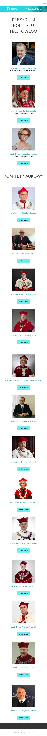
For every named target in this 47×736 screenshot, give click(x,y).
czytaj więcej (23, 77)
